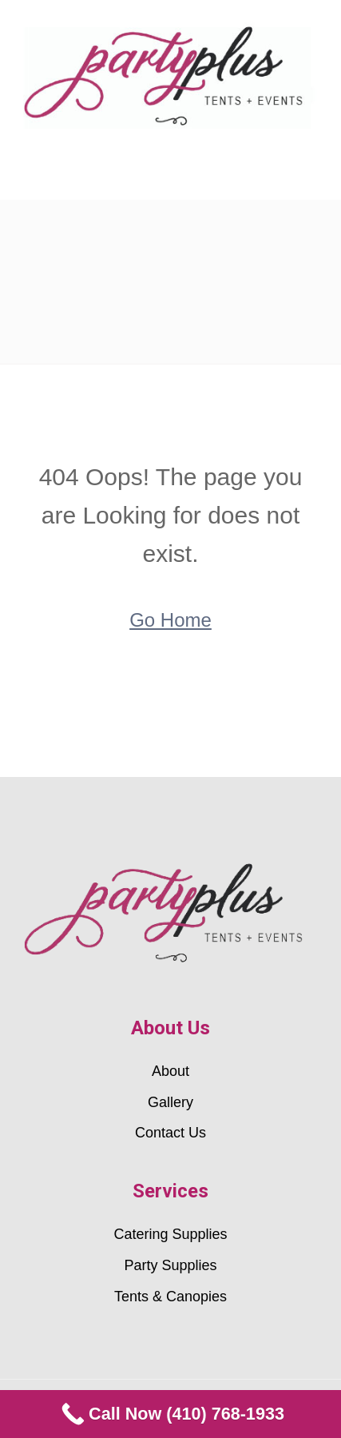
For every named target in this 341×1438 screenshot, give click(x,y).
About (170, 1071)
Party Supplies (170, 1265)
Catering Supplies (170, 1234)
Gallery (170, 1102)
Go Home (170, 620)
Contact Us (170, 1133)
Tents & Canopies (170, 1297)
